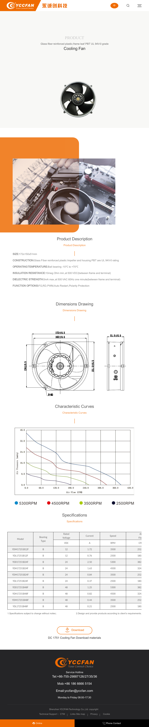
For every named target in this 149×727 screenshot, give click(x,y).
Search (128, 5)
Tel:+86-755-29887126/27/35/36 (74, 676)
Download (77, 630)
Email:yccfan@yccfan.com (74, 690)
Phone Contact (112, 723)
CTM (63, 714)
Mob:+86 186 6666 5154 (74, 683)
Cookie (106, 714)
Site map (80, 714)
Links (73, 714)
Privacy (94, 714)
